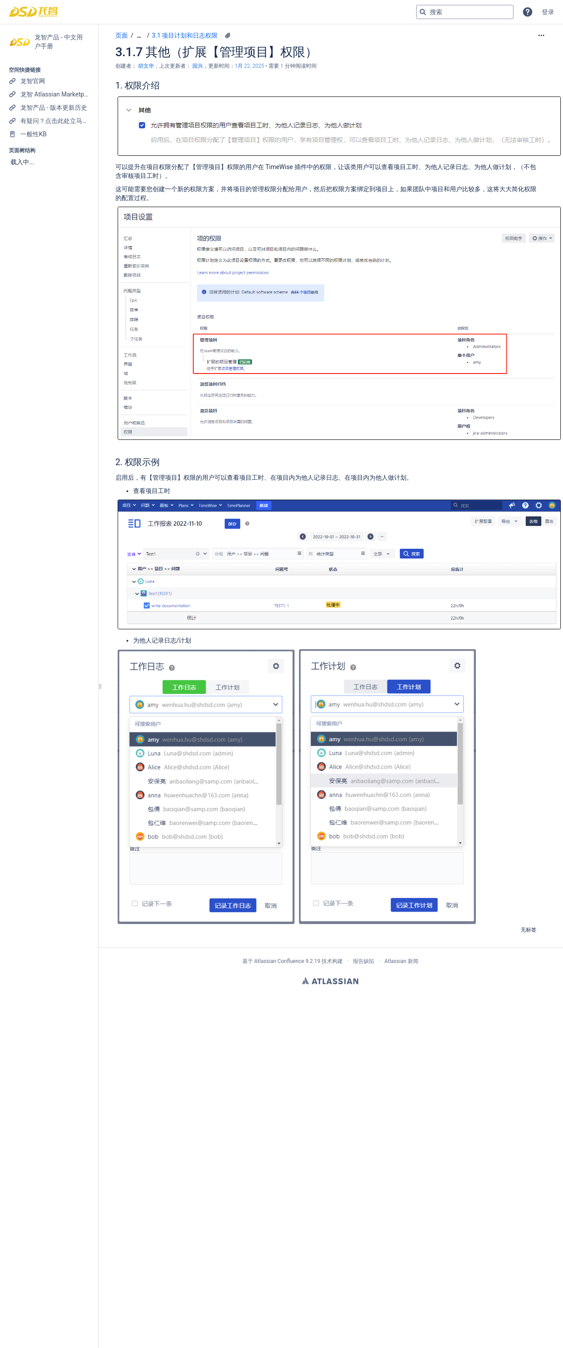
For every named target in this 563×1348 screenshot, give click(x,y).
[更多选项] (541, 35)
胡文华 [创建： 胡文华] (146, 66)
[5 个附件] (227, 35)
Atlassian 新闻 (401, 961)
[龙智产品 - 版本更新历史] (48, 107)
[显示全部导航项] (139, 35)
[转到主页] (33, 12)
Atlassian (330, 980)
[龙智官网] (48, 81)
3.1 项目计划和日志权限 (185, 35)
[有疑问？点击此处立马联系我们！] (48, 120)
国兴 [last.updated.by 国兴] (197, 66)
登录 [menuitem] (548, 11)
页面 (121, 35)
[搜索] (422, 11)
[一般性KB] (48, 134)
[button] (527, 12)
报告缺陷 (363, 961)
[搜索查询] (464, 12)
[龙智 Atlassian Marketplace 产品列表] (48, 94)
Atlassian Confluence (279, 961)
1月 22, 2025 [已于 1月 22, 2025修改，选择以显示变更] (249, 66)
